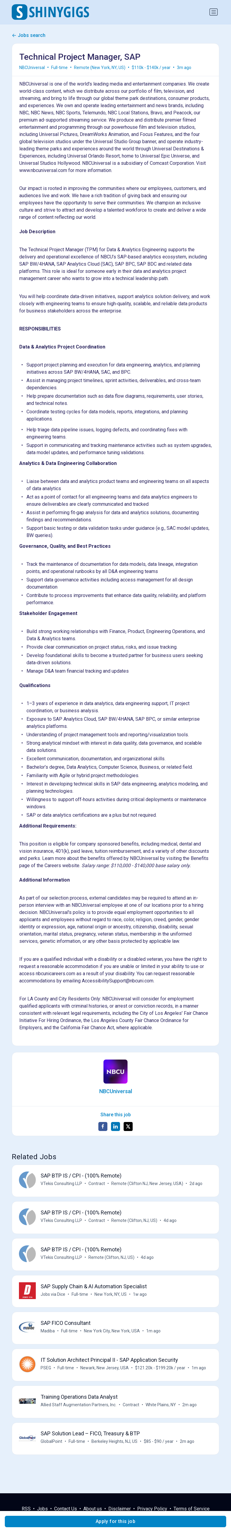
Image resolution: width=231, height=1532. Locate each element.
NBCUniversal (32, 67)
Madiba (48, 1334)
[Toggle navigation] (213, 12)
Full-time (59, 67)
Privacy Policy (152, 1509)
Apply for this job (115, 1521)
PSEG (46, 1371)
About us (92, 1509)
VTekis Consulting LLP (61, 1184)
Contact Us (65, 1509)
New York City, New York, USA (112, 1334)
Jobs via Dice (53, 1296)
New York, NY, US (111, 1296)
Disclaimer (119, 1509)
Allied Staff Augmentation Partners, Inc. (79, 1409)
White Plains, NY (161, 1409)
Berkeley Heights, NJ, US (115, 1446)
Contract (97, 1184)
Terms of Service (192, 1509)
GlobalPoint (52, 1446)
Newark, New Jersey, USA (105, 1371)
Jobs (42, 1509)
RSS (26, 1509)
